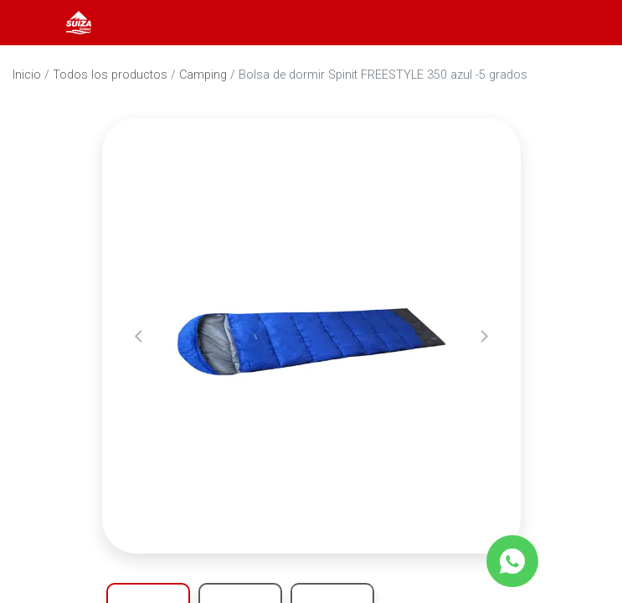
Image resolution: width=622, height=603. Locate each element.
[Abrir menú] (35, 22)
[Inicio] (79, 21)
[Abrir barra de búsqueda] (541, 22)
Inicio (27, 75)
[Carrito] (586, 22)
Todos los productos (110, 75)
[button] (138, 336)
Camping (203, 75)
